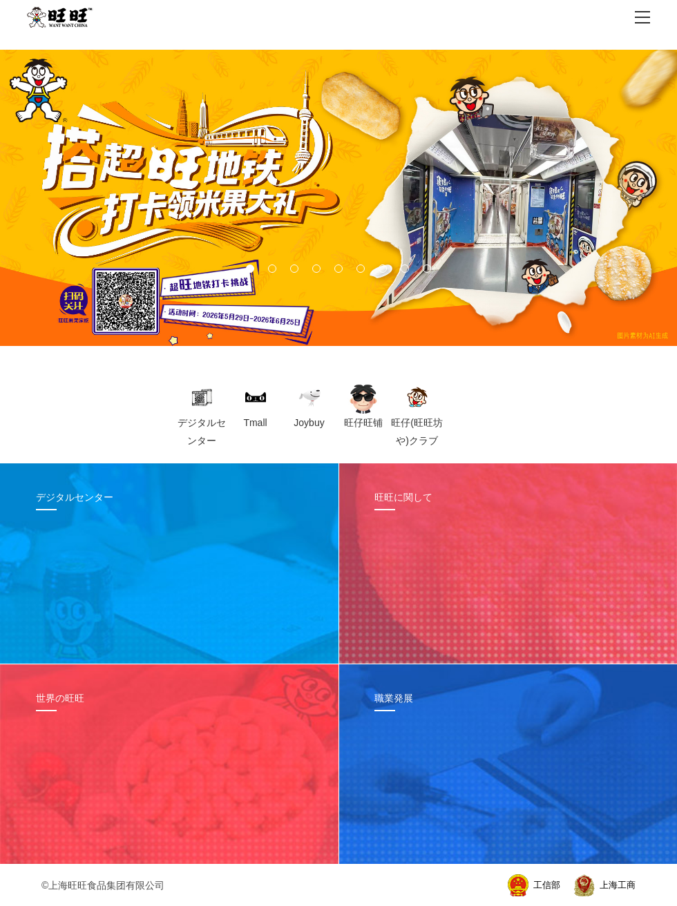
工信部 (546, 885)
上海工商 (618, 885)
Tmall (255, 422)
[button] (250, 268)
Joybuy (309, 422)
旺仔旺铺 (363, 422)
